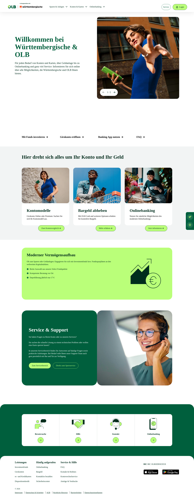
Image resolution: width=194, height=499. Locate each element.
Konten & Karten (77, 7)
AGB (48, 493)
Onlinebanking (95, 7)
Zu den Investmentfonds (41, 292)
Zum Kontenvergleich (51, 228)
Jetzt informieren (156, 228)
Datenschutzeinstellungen (93, 493)
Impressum (19, 493)
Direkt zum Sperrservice (65, 366)
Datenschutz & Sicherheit (34, 493)
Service (166, 7)
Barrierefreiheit (76, 493)
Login (180, 7)
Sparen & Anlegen (56, 7)
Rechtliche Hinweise (60, 493)
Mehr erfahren (106, 228)
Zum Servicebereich (40, 366)
